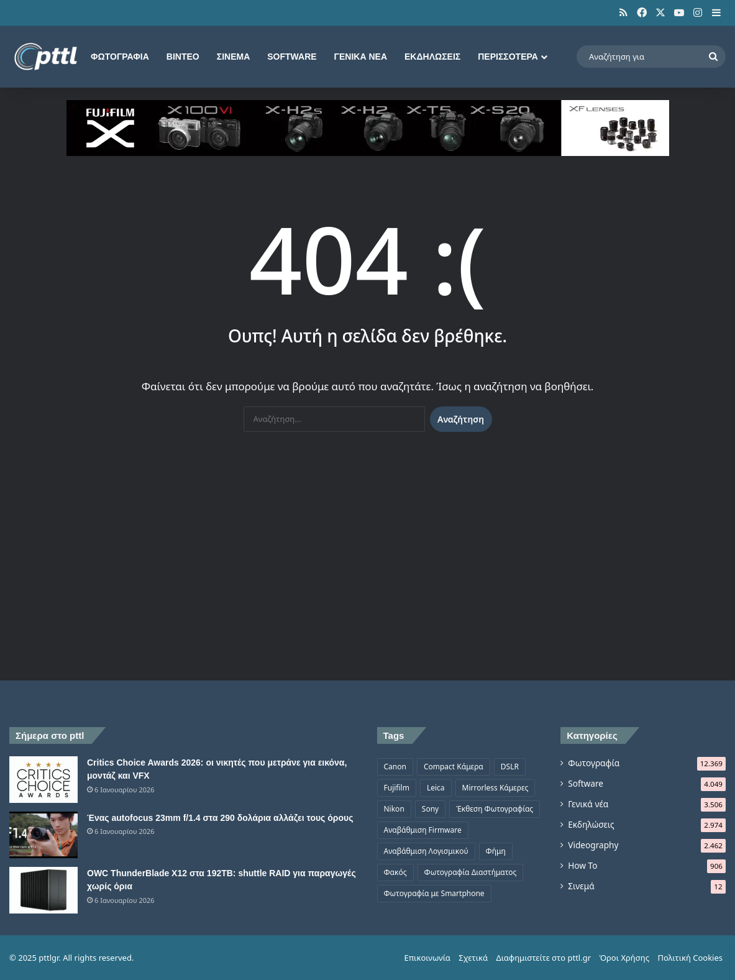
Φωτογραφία (120, 57)
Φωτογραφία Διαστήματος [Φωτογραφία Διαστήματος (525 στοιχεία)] (470, 872)
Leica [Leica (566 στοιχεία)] (436, 787)
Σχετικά (473, 957)
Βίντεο (183, 57)
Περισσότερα (508, 57)
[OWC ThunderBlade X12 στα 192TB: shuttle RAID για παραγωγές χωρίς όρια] (43, 890)
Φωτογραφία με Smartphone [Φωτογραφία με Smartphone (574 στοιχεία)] (434, 893)
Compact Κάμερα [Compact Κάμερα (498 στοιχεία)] (453, 766)
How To (582, 865)
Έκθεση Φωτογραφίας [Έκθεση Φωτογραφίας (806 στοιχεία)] (494, 809)
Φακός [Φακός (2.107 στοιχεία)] (395, 872)
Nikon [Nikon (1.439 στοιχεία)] (394, 809)
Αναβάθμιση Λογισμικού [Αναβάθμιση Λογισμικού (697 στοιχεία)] (426, 851)
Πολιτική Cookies (690, 957)
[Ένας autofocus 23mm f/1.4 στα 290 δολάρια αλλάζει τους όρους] (43, 835)
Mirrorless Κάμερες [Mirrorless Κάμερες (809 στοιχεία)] (495, 787)
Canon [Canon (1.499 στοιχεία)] (395, 766)
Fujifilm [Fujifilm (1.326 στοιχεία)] (396, 787)
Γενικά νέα (360, 57)
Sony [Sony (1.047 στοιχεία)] (430, 809)
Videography (593, 845)
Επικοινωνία (427, 957)
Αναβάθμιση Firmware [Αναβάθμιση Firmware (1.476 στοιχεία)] (423, 830)
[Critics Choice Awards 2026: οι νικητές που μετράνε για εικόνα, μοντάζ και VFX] (43, 779)
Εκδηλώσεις (432, 57)
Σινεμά (233, 57)
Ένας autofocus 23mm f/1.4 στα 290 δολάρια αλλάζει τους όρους (220, 818)
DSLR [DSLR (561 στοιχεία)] (510, 766)
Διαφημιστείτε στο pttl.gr (543, 957)
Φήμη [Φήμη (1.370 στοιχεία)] (496, 851)
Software (291, 57)
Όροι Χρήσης (624, 957)
